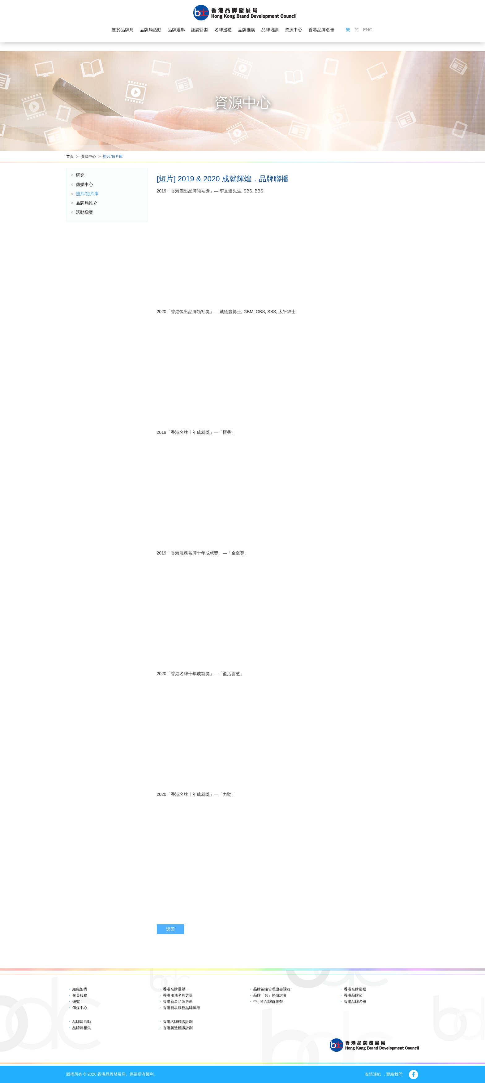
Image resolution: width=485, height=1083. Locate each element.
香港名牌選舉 (174, 989)
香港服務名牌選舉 (178, 995)
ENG (367, 29)
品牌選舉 (176, 29)
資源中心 (293, 29)
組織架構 (79, 989)
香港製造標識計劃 (178, 1028)
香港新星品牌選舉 (178, 1001)
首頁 (70, 156)
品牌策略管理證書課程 (271, 989)
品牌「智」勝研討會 (270, 995)
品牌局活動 (150, 29)
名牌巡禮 (223, 29)
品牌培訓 (270, 29)
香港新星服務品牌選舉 (181, 1008)
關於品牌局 (123, 29)
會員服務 (79, 995)
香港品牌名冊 (321, 29)
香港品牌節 (353, 995)
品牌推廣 (246, 29)
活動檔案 (84, 212)
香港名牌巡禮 (355, 989)
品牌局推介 (86, 203)
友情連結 (373, 1074)
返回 (170, 929)
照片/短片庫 (112, 156)
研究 (80, 175)
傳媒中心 (84, 184)
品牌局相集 (81, 1028)
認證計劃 (199, 29)
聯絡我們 (394, 1074)
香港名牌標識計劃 (178, 1022)
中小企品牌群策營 (268, 1001)
